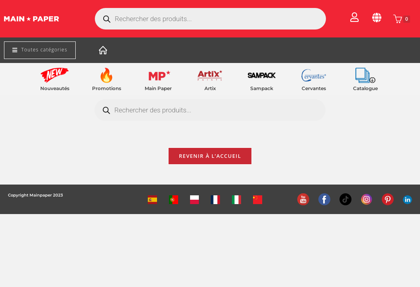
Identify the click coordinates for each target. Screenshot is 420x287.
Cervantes (314, 88)
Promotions (106, 88)
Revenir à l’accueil (210, 157)
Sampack (261, 88)
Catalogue (365, 88)
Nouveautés (54, 88)
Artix (210, 88)
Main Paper (158, 88)
